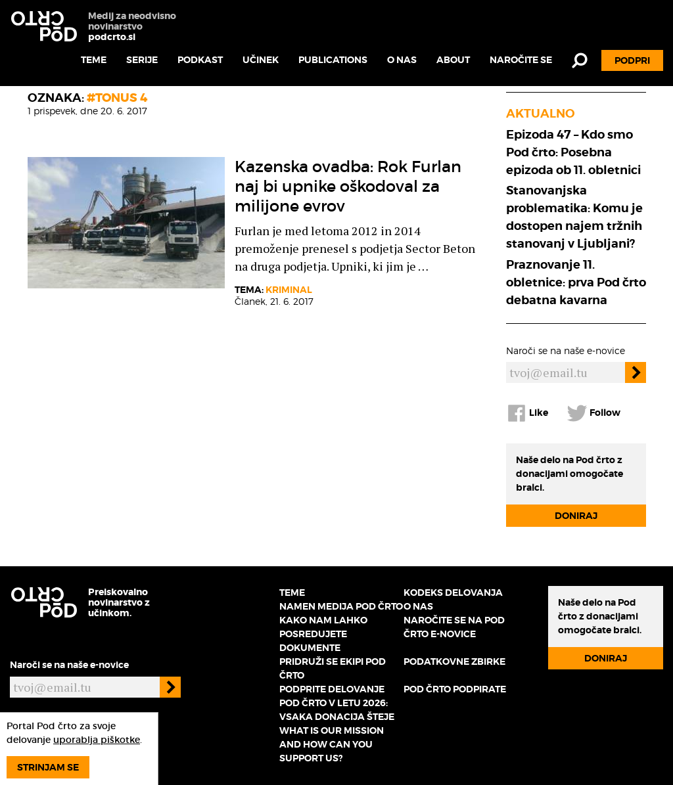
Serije (142, 60)
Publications (332, 60)
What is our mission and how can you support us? (331, 744)
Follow (593, 413)
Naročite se (521, 60)
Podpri (632, 60)
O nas (402, 60)
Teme (93, 60)
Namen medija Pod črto (341, 606)
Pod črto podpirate (455, 689)
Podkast (200, 60)
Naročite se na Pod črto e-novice (454, 627)
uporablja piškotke (96, 740)
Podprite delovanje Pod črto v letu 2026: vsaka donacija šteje (336, 703)
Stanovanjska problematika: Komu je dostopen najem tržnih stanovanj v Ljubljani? (574, 217)
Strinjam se (48, 767)
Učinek (261, 60)
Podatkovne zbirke (454, 661)
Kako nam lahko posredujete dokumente (323, 634)
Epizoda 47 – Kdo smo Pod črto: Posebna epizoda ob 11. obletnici (573, 152)
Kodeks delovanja (453, 592)
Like (527, 413)
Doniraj (576, 516)
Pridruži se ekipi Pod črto (332, 668)
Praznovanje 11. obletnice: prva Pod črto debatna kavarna (576, 282)
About (453, 60)
